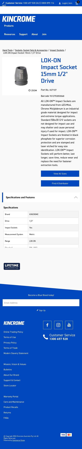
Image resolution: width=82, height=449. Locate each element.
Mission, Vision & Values (15, 364)
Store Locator (10, 385)
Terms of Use (10, 337)
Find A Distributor (60, 183)
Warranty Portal (11, 396)
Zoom (34, 90)
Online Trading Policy (13, 332)
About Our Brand (11, 375)
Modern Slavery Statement (16, 353)
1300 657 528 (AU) (31, 3)
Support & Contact (12, 380)
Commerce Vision (18, 440)
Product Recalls (11, 407)
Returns (7, 412)
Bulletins (8, 369)
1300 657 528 (58, 339)
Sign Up (42, 310)
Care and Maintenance (14, 402)
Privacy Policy (10, 342)
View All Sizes (60, 173)
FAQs (6, 418)
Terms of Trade (11, 348)
